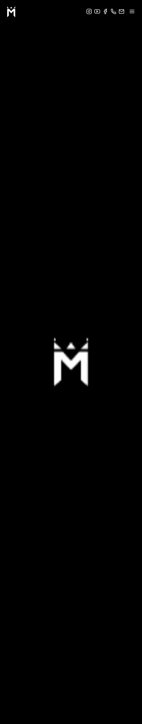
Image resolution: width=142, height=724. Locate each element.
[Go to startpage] (11, 12)
